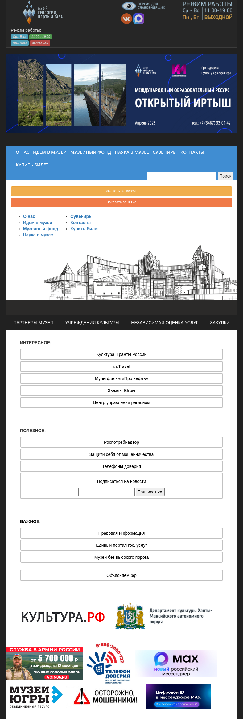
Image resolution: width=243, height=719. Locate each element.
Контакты (80, 222)
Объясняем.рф (121, 575)
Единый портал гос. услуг (121, 545)
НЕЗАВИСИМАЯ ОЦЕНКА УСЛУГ (164, 322)
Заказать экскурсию (121, 191)
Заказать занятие (121, 202)
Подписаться (150, 491)
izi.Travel (121, 366)
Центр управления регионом (121, 402)
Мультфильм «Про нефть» (121, 378)
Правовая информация (121, 533)
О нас (29, 216)
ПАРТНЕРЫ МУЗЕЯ (33, 322)
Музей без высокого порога (121, 557)
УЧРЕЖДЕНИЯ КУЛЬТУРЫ (92, 322)
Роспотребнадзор (121, 442)
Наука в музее (38, 234)
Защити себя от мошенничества (121, 454)
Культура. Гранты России (122, 354)
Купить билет (84, 228)
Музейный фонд (40, 228)
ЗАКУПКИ (219, 322)
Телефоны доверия (121, 466)
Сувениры (81, 216)
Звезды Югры (121, 390)
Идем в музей (37, 222)
